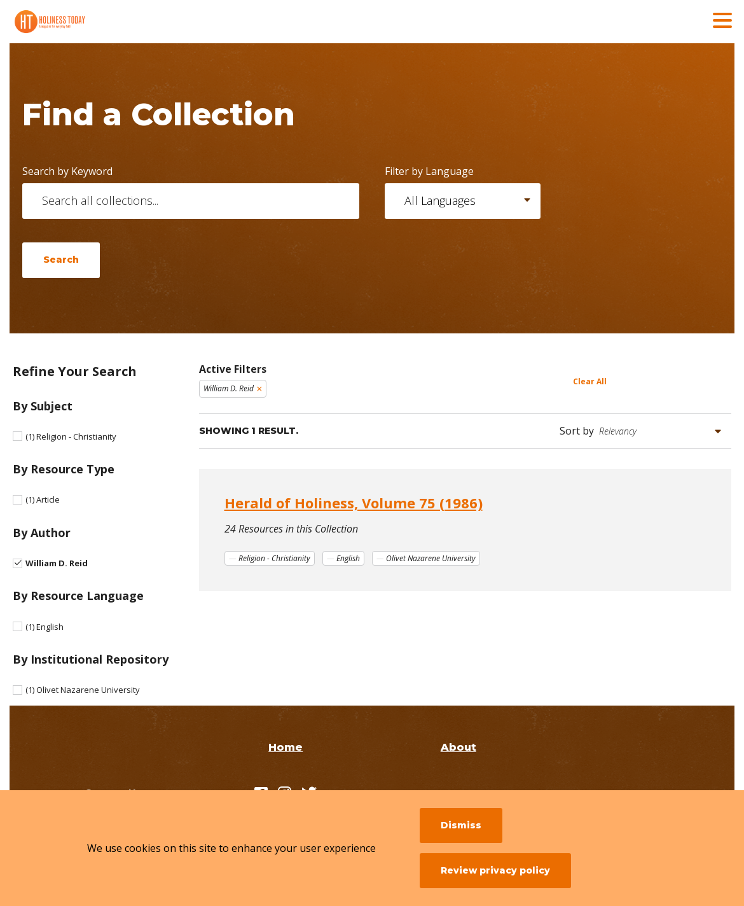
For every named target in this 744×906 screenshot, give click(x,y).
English (44, 626)
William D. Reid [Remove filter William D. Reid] (228, 388)
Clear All (590, 381)
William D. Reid (56, 563)
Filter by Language (429, 171)
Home (285, 747)
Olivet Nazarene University (82, 689)
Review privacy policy (495, 870)
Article (42, 499)
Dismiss (461, 825)
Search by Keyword (67, 171)
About (458, 747)
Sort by (577, 431)
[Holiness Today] (105, 21)
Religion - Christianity (70, 436)
